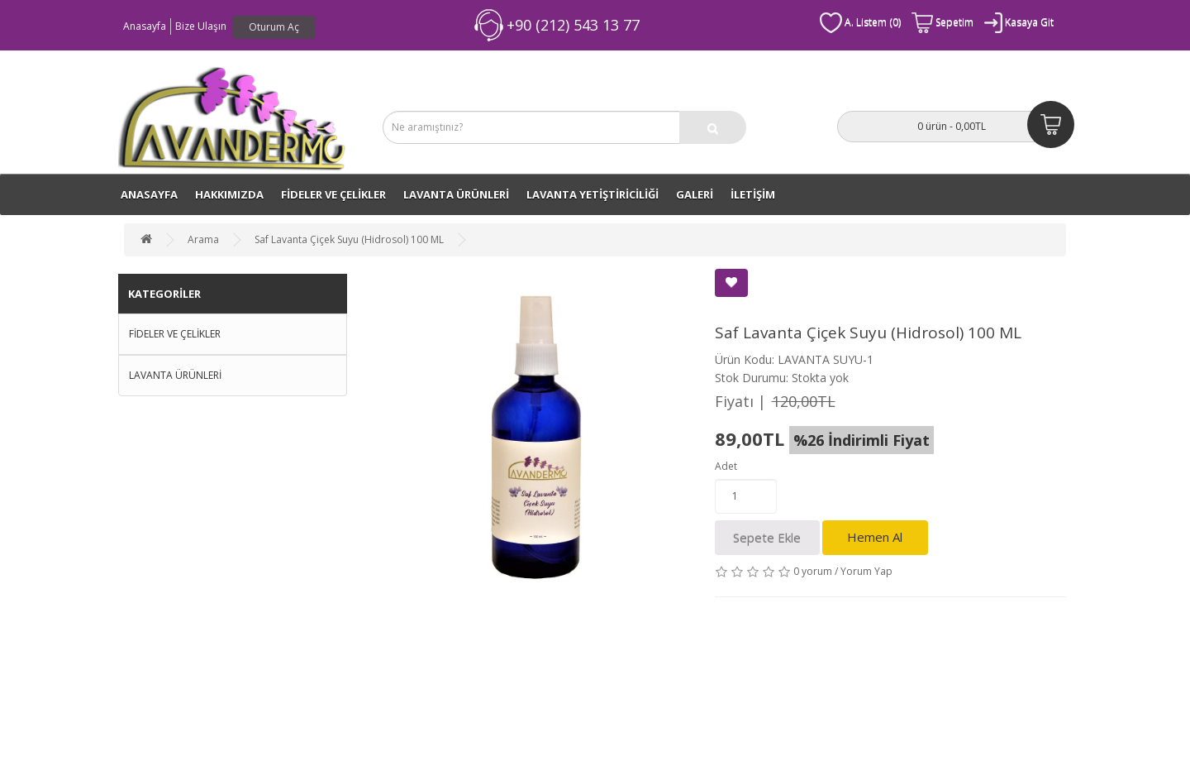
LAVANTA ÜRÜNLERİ (456, 194)
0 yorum (812, 571)
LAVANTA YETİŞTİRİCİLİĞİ (592, 194)
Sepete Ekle (767, 537)
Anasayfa (144, 26)
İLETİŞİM (753, 194)
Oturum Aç (274, 27)
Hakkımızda (229, 194)
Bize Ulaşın (200, 26)
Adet (726, 466)
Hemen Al (874, 537)
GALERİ (694, 194)
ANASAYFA (149, 194)
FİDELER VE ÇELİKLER (333, 194)
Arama (203, 239)
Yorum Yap (866, 571)
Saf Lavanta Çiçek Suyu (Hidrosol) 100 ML (349, 239)
